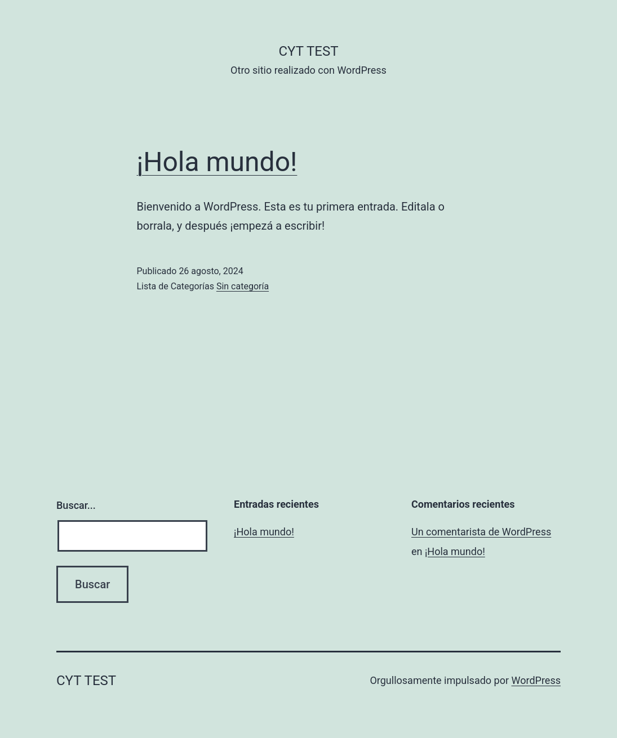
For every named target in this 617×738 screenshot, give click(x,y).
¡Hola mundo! (217, 162)
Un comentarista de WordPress (481, 532)
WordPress (536, 680)
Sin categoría (242, 286)
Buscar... (76, 505)
